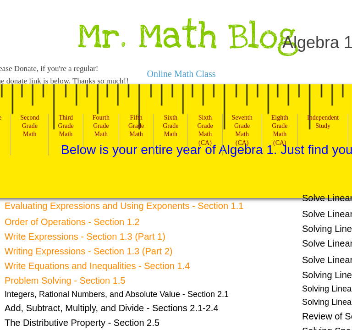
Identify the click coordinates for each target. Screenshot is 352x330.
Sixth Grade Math (170, 126)
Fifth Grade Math (136, 126)
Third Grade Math (65, 126)
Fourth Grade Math (101, 126)
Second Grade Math (29, 126)
